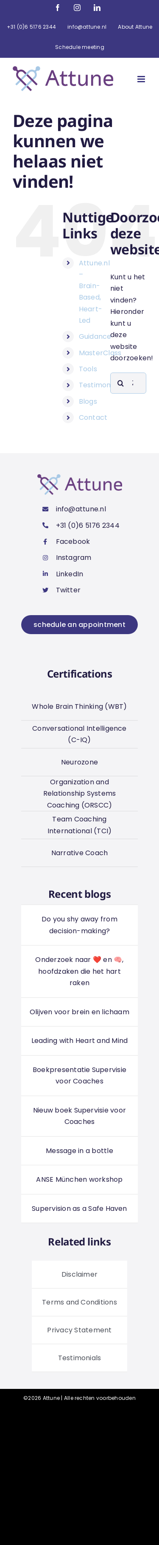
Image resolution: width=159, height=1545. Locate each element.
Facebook (73, 541)
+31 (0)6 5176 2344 (88, 525)
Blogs (88, 401)
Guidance (95, 336)
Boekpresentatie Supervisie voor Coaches (79, 1075)
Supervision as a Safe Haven (79, 1208)
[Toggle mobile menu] (141, 79)
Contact (93, 417)
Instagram (74, 557)
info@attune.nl (81, 509)
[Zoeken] (120, 383)
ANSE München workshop (79, 1179)
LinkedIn (70, 574)
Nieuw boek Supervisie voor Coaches (79, 1116)
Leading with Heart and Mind (79, 1040)
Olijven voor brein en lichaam (79, 1012)
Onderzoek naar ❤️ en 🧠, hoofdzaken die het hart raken (79, 971)
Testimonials (100, 385)
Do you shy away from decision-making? (79, 925)
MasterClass (100, 353)
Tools (88, 369)
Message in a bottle (79, 1151)
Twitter (68, 590)
